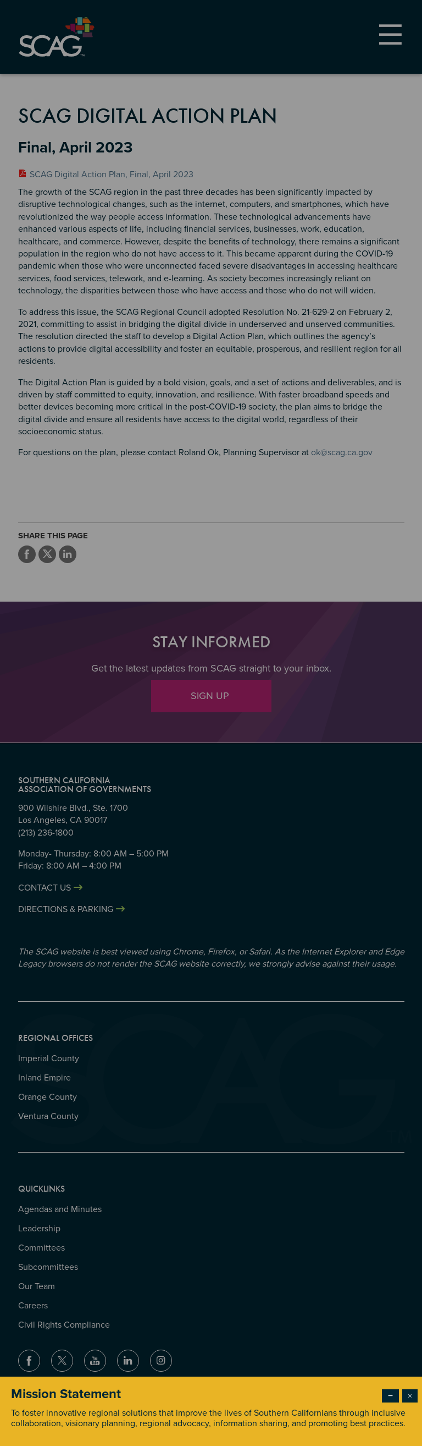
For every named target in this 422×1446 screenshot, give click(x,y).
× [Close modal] (410, 1395)
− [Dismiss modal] (390, 1395)
